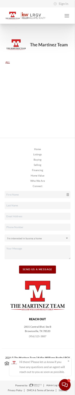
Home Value (37, 175)
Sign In (61, 4)
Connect (37, 186)
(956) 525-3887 (37, 336)
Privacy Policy (15, 390)
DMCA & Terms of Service (40, 390)
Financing (37, 170)
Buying (37, 159)
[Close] (68, 361)
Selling (37, 164)
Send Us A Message (37, 269)
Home (37, 149)
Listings (37, 154)
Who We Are (37, 180)
